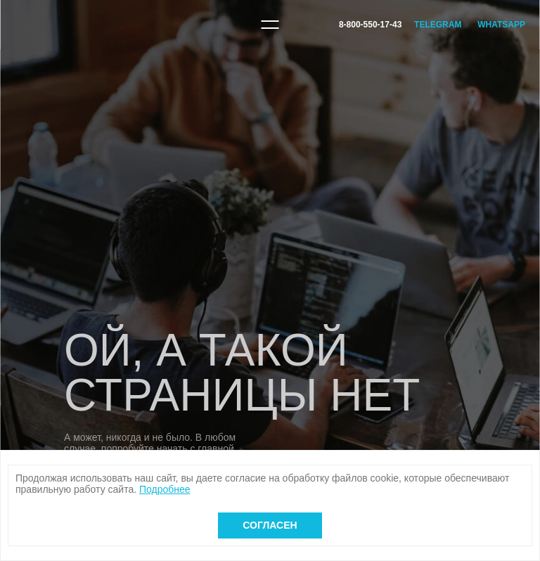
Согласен (270, 525)
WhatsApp (501, 25)
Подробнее (165, 489)
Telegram (437, 25)
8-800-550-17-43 (370, 25)
